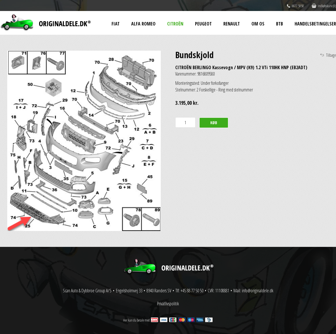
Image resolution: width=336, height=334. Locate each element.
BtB (279, 23)
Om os (257, 23)
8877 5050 (295, 5)
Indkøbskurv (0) (324, 5)
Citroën (175, 23)
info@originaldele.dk (257, 290)
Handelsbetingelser (315, 23)
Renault (231, 23)
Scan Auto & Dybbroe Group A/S (87, 290)
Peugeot (203, 23)
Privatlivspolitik (168, 303)
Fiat (116, 23)
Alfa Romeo (143, 23)
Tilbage (331, 55)
